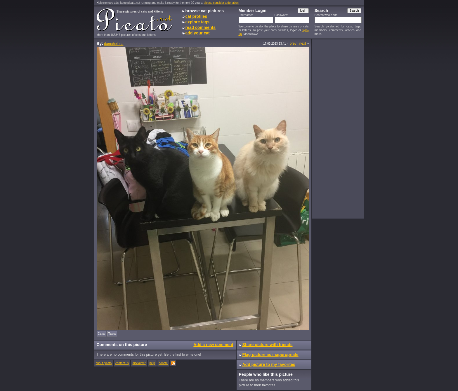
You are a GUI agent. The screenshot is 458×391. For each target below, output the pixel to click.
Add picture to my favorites (268, 364)
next (302, 43)
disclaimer (139, 363)
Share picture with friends (267, 344)
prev (293, 43)
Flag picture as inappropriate (270, 354)
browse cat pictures (204, 10)
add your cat (197, 33)
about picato (104, 363)
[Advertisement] (338, 128)
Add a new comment (213, 344)
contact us (122, 363)
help (152, 363)
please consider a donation (221, 2)
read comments (200, 27)
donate (163, 363)
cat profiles (196, 16)
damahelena (113, 44)
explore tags (197, 22)
